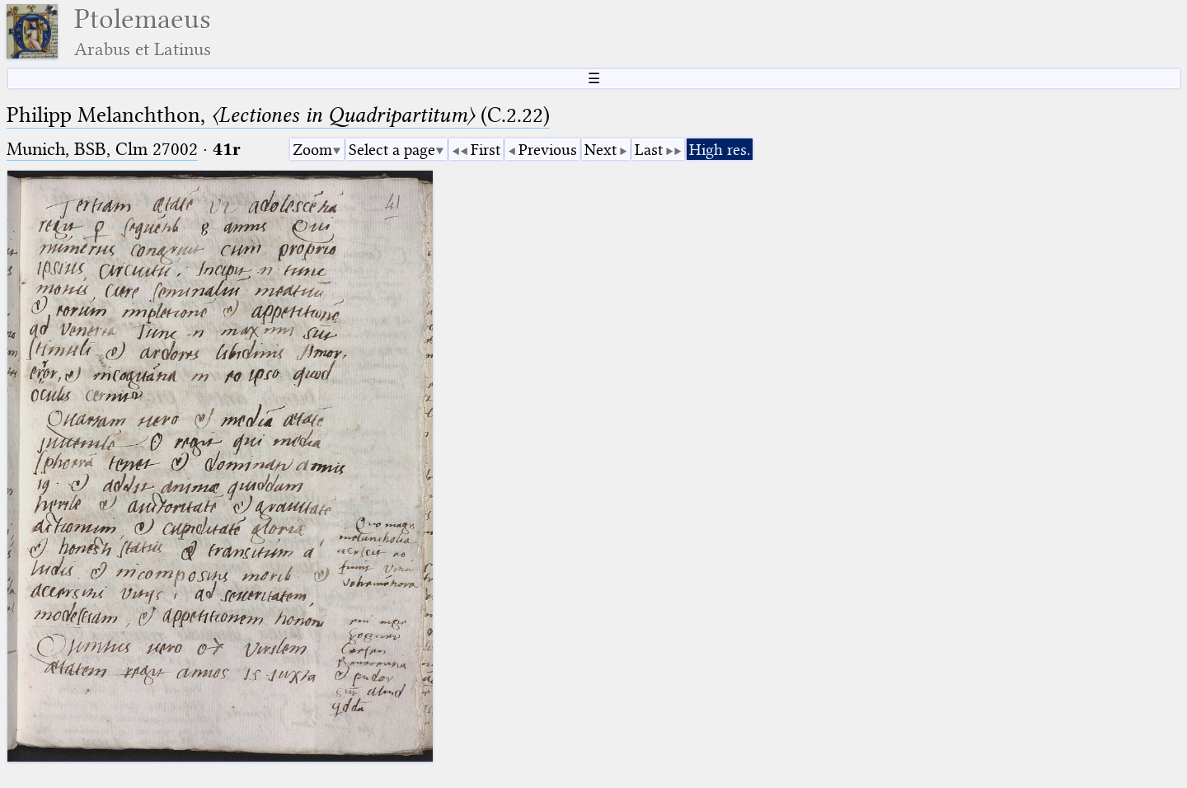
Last (649, 149)
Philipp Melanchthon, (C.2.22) (278, 115)
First (485, 149)
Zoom (312, 149)
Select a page (392, 149)
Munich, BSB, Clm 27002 (102, 149)
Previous (547, 149)
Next (600, 149)
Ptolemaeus (142, 31)
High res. (719, 149)
